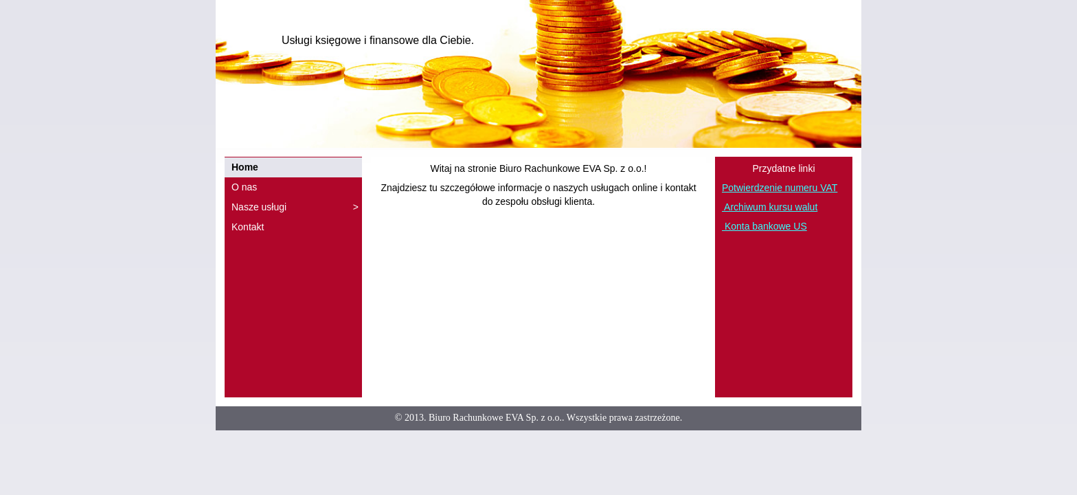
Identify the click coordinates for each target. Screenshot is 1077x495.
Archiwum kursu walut (769, 206)
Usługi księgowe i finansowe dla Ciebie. (378, 40)
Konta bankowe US (764, 226)
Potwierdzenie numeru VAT (779, 187)
